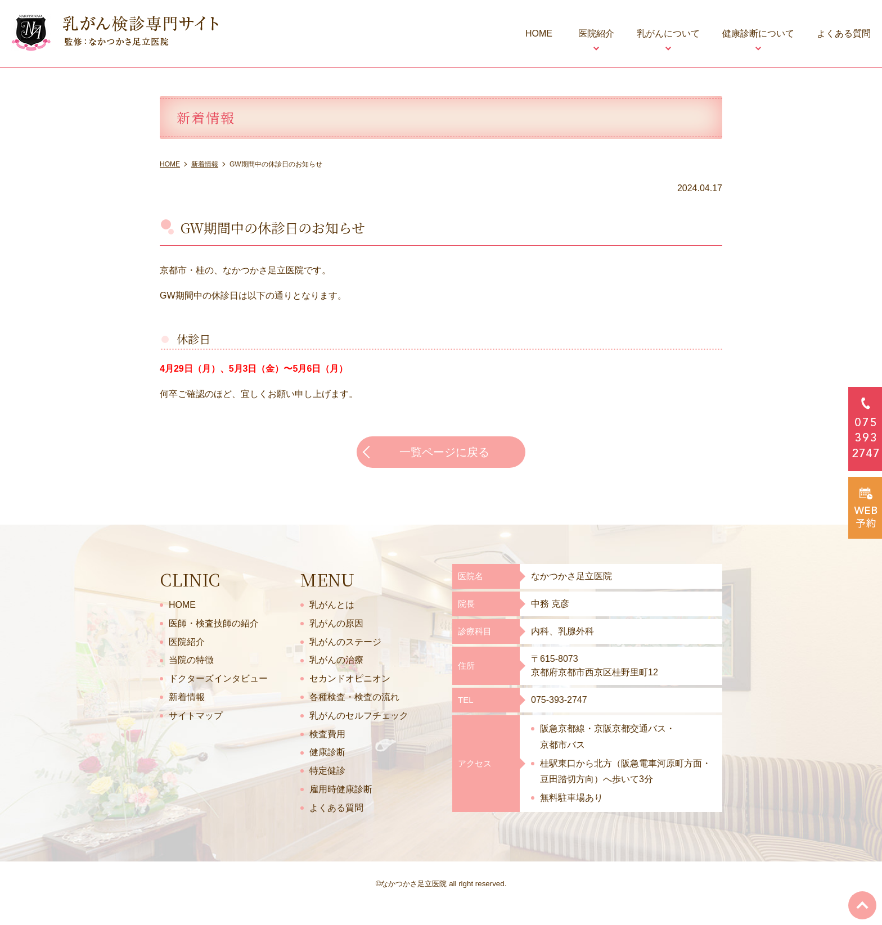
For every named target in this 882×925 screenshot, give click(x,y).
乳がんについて (668, 33)
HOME (538, 33)
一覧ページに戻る (444, 452)
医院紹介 (596, 33)
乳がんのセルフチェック (358, 715)
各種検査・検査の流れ (354, 697)
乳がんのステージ (345, 642)
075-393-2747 (559, 700)
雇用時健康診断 (340, 789)
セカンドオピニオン (349, 678)
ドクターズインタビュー (218, 678)
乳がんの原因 (336, 623)
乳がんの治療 (336, 660)
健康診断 (327, 752)
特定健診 (327, 770)
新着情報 (187, 697)
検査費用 (327, 734)
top (862, 905)
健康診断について (758, 33)
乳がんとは (331, 605)
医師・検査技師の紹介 (214, 623)
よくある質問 (844, 33)
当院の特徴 (191, 660)
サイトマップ (196, 715)
